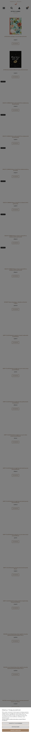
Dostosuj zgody (15, 726)
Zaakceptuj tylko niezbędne (15, 723)
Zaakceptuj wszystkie (15, 730)
